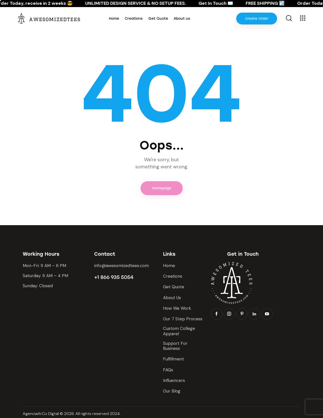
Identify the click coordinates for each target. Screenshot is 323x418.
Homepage (161, 188)
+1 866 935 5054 (113, 277)
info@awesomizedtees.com (121, 265)
